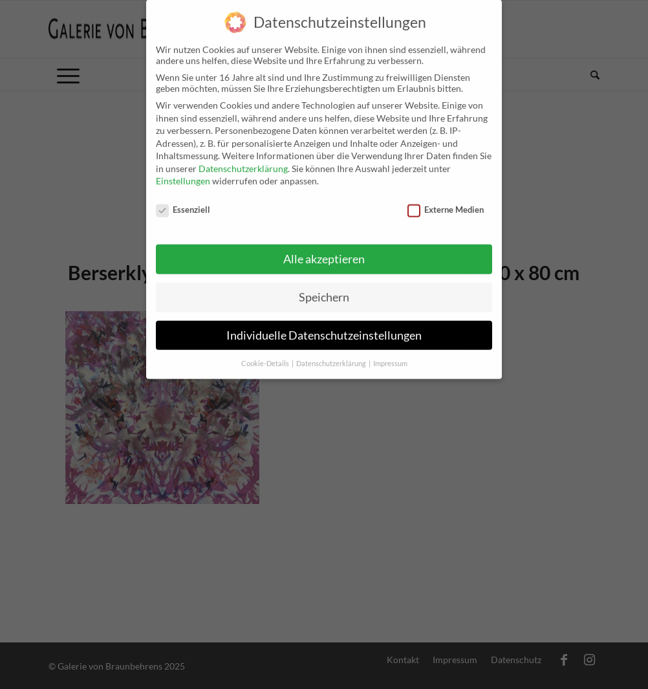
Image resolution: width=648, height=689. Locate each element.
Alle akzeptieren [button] (324, 251)
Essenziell (183, 202)
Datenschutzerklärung (243, 160)
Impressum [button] (390, 356)
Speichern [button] (324, 289)
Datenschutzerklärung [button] (331, 356)
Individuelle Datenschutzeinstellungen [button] (324, 327)
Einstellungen (183, 173)
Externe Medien (445, 202)
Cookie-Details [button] (265, 356)
